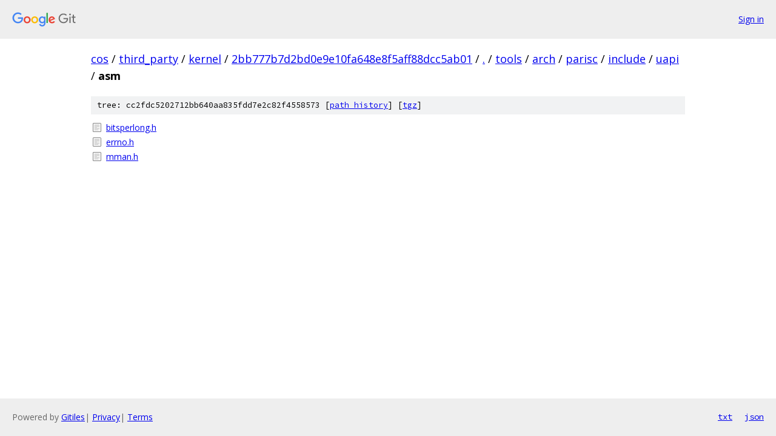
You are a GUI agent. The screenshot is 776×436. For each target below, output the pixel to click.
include (627, 58)
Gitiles (73, 417)
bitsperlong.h (131, 127)
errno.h (120, 142)
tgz (410, 105)
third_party (148, 58)
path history (359, 105)
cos (100, 58)
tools (508, 58)
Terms (140, 417)
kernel (205, 58)
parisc (582, 58)
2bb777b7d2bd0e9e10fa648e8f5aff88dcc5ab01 (352, 58)
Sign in (751, 19)
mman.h (122, 156)
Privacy (106, 417)
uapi (667, 58)
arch (543, 58)
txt (725, 416)
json (754, 416)
